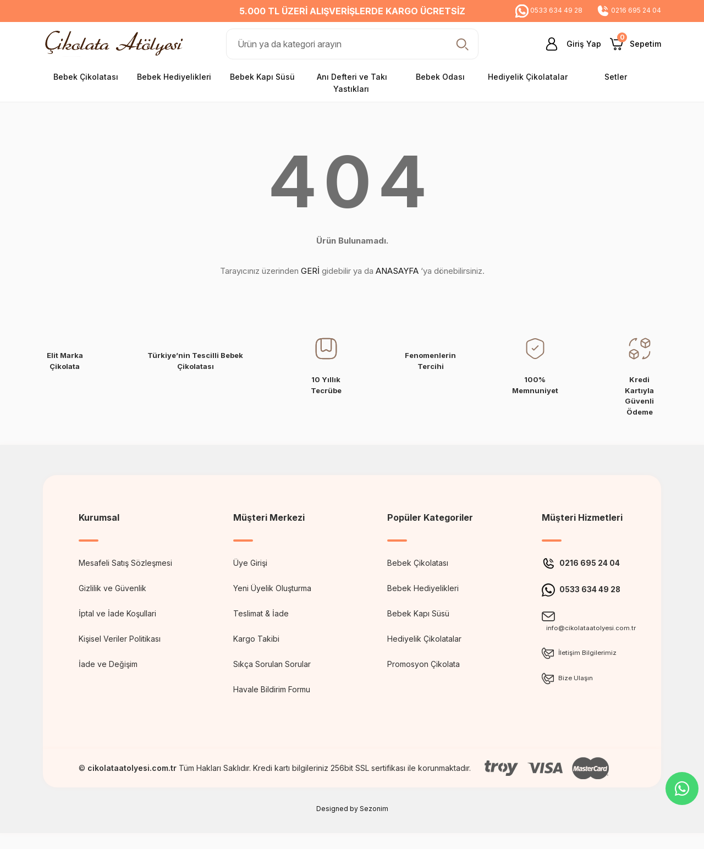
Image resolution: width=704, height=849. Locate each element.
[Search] (352, 44)
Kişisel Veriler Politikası (120, 638)
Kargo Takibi (256, 638)
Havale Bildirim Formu (271, 689)
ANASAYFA (397, 271)
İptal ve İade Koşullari (117, 613)
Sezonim (374, 824)
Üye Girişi (250, 562)
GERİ (310, 271)
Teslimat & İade (261, 613)
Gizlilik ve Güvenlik (112, 588)
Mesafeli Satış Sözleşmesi (125, 562)
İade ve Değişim (108, 664)
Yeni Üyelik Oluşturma (272, 588)
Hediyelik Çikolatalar (424, 638)
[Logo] (117, 43)
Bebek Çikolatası (417, 562)
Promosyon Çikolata (423, 664)
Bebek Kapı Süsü (418, 613)
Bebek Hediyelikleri (423, 588)
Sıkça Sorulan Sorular (272, 664)
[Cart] (635, 44)
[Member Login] (569, 44)
